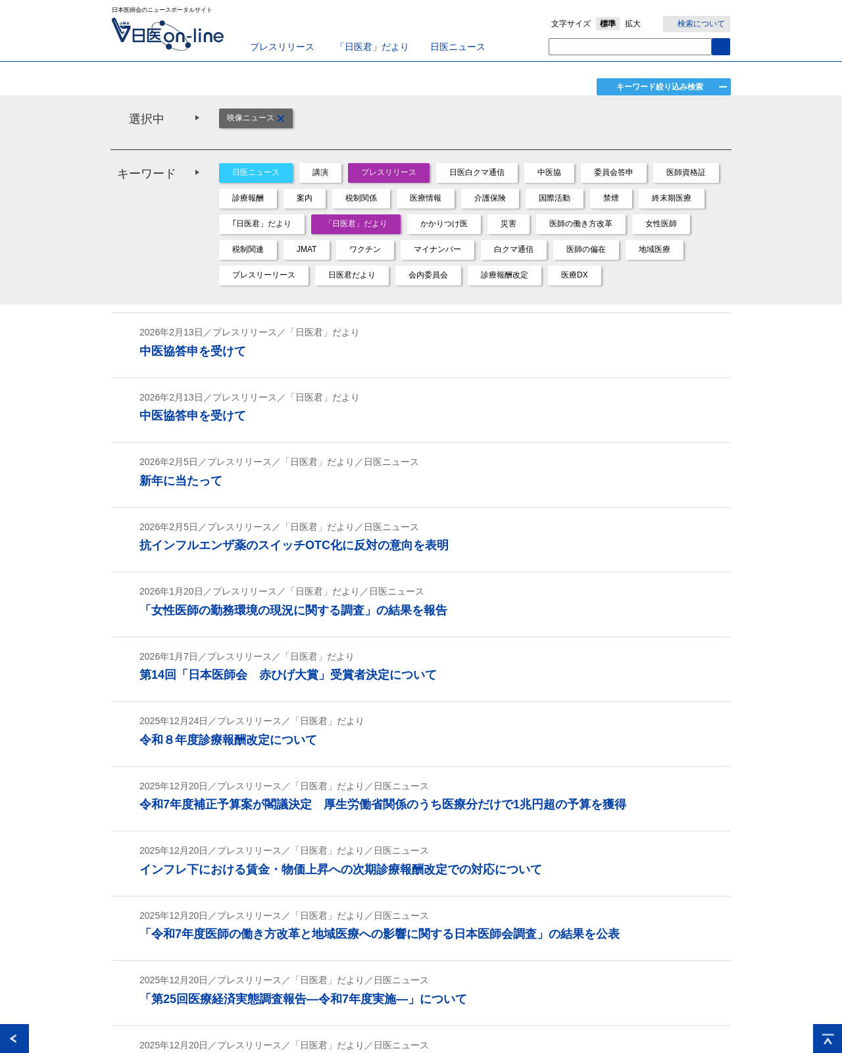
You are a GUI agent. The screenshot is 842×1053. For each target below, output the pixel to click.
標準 (608, 23)
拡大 (633, 23)
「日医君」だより (372, 46)
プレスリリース (282, 46)
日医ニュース (457, 46)
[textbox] (630, 46)
